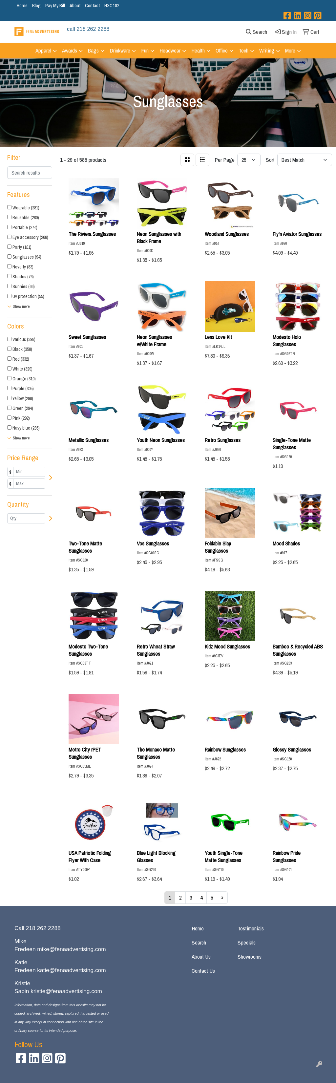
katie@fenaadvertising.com (71, 970)
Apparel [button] (43, 50)
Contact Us (203, 970)
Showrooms (250, 956)
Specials (247, 942)
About (75, 5)
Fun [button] (145, 50)
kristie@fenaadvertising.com (66, 991)
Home (22, 5)
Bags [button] (93, 50)
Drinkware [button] (120, 50)
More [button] (290, 50)
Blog (36, 5)
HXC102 (111, 5)
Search (199, 942)
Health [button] (198, 50)
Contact (92, 5)
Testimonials (251, 928)
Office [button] (222, 50)
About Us (201, 956)
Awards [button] (69, 50)
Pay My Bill (55, 5)
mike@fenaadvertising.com (71, 949)
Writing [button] (266, 50)
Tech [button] (243, 50)
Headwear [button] (169, 50)
